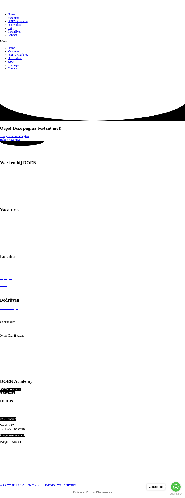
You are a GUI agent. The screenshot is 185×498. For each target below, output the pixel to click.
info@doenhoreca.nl (12, 435)
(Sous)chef (6, 198)
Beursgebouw (8, 315)
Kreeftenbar (7, 339)
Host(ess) (5, 191)
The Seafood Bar (10, 363)
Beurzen (5, 224)
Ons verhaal (15, 24)
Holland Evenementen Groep (18, 332)
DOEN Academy (18, 21)
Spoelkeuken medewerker (16, 201)
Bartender (6, 174)
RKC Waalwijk (9, 349)
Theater (4, 238)
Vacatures (13, 17)
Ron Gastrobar (9, 352)
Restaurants (7, 217)
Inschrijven (14, 31)
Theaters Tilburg (10, 366)
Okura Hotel (7, 345)
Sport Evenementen (12, 227)
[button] (92, 41)
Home (11, 14)
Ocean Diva (7, 342)
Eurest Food (7, 325)
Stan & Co (6, 359)
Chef (3, 184)
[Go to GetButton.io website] (176, 494)
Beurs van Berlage (11, 311)
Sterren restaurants (11, 221)
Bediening (6, 177)
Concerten (6, 245)
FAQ (11, 28)
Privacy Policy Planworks (92, 492)
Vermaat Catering (10, 373)
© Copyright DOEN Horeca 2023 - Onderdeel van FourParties (38, 485)
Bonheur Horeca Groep (14, 318)
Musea (4, 241)
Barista (4, 170)
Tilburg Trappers (10, 369)
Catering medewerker (13, 181)
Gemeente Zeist (9, 328)
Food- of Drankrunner (13, 187)
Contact (12, 35)
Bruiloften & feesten (12, 234)
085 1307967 (8, 419)
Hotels (4, 231)
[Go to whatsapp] (176, 487)
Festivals (5, 248)
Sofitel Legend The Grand (16, 356)
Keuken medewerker (12, 194)
